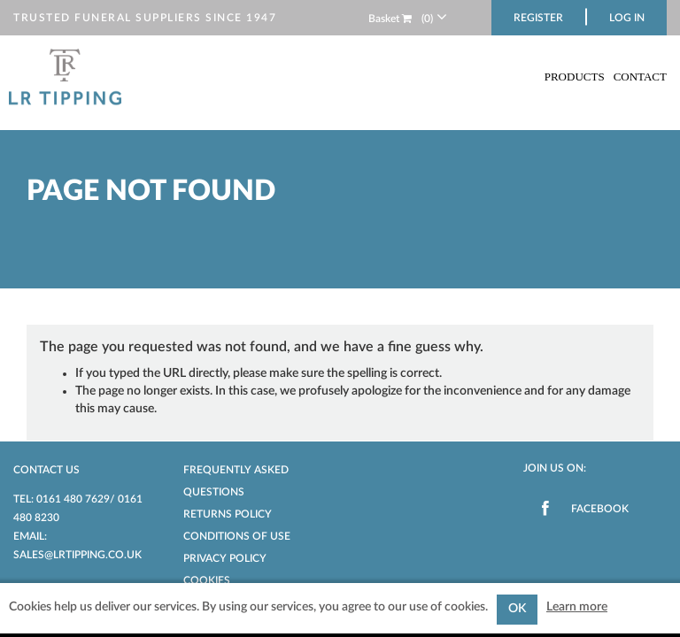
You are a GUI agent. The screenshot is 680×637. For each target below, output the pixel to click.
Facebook (600, 508)
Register (538, 17)
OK (517, 608)
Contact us (46, 469)
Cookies (206, 580)
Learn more (576, 607)
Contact (640, 76)
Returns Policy (227, 514)
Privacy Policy (225, 558)
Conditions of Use (236, 536)
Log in (627, 17)
